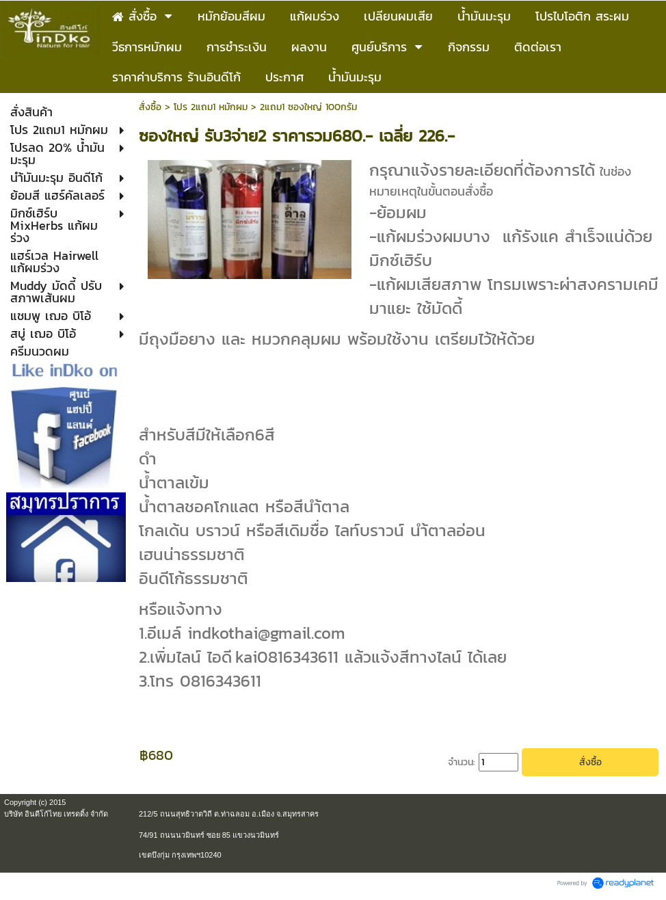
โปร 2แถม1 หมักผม (211, 107)
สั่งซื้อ (150, 107)
